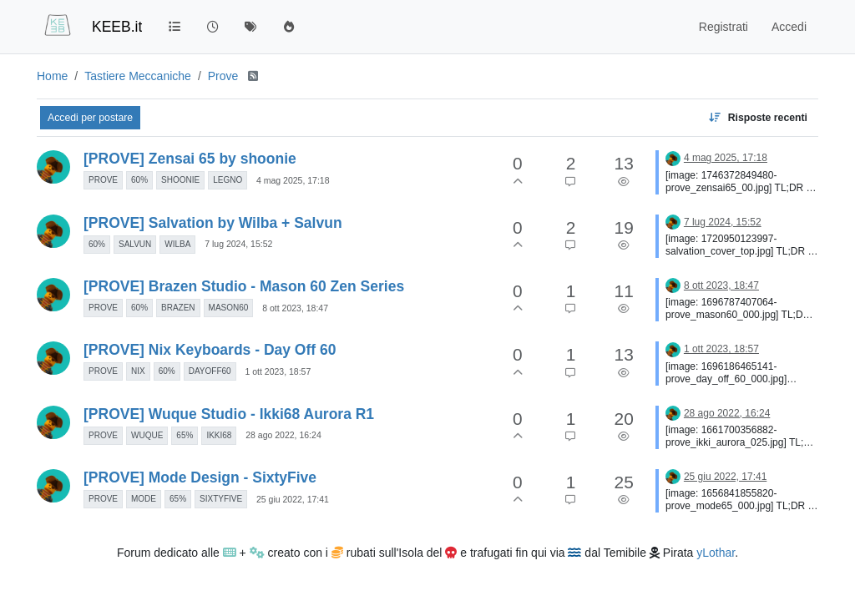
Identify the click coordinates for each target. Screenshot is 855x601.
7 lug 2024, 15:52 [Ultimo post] (722, 222)
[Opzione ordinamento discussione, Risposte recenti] (758, 117)
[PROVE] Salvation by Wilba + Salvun (212, 223)
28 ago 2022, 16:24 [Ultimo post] (727, 413)
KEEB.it (117, 26)
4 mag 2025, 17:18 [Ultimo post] (725, 158)
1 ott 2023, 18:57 (278, 371)
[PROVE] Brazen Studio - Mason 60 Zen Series (243, 286)
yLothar (715, 552)
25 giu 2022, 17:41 (292, 499)
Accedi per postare (90, 118)
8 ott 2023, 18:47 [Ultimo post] (721, 285)
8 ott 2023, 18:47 (295, 308)
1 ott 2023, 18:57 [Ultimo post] (721, 349)
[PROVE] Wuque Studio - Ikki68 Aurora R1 (228, 414)
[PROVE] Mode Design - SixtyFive (199, 477)
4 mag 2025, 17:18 (293, 180)
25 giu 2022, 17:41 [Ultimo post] (725, 476)
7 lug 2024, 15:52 (238, 244)
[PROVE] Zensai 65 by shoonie (189, 158)
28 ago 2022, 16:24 (283, 435)
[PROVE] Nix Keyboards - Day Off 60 (209, 349)
